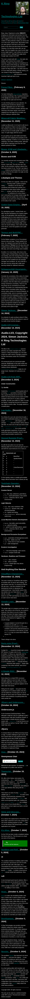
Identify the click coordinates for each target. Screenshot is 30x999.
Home (3, 21)
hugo (18, 59)
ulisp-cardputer (17, 94)
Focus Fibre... (7, 87)
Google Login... (8, 602)
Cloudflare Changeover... (12, 574)
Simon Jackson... (9, 310)
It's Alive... (6, 830)
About (15, 21)
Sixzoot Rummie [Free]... (12, 438)
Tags (11, 21)
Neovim (11, 955)
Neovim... (5, 951)
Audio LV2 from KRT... (11, 377)
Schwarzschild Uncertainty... (14, 269)
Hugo (2, 895)
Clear (21, 27)
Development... (8, 919)
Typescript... (6, 771)
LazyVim (16, 963)
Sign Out (20, 761)
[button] (10, 761)
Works (15, 23)
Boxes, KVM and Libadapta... (14, 149)
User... (4, 752)
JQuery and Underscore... (13, 702)
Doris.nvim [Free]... (10, 643)
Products (3, 23)
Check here (25, 652)
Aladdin (20, 21)
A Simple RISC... (8, 671)
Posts (7, 21)
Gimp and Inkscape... (10, 812)
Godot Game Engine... (11, 205)
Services (9, 23)
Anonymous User (23, 23)
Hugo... (4, 892)
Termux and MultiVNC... (12, 232)
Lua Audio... (6, 410)
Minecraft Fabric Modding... (13, 118)
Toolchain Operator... (10, 483)
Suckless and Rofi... (10, 850)
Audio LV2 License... (10, 325)
